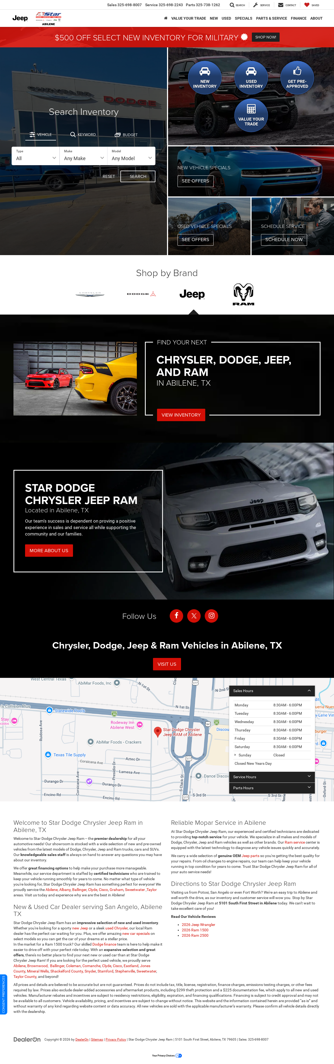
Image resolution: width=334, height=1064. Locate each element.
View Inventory (181, 414)
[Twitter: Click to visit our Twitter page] (194, 616)
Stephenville (125, 971)
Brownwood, (38, 966)
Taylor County (24, 976)
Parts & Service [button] (271, 18)
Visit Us (167, 664)
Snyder (90, 971)
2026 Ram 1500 (195, 930)
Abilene (52, 889)
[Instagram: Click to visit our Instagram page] (211, 616)
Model (116, 151)
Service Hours (272, 776)
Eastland (131, 966)
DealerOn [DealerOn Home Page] (82, 1039)
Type (19, 151)
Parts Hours (272, 787)
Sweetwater (135, 889)
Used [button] (226, 18)
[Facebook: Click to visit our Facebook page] (176, 616)
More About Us (49, 550)
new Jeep (80, 928)
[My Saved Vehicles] (311, 5)
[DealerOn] (27, 1039)
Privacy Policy (116, 1039)
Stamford (105, 971)
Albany (65, 889)
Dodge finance (104, 944)
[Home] (165, 18)
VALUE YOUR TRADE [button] (188, 18)
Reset (109, 176)
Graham (116, 889)
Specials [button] (243, 18)
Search (138, 176)
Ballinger (79, 889)
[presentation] (192, 294)
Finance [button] (299, 18)
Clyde (92, 889)
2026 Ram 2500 (195, 935)
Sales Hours (272, 690)
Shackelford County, (67, 971)
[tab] (40, 134)
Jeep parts (250, 856)
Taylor (152, 889)
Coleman (73, 966)
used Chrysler (116, 928)
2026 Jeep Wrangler (198, 924)
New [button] (214, 18)
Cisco (103, 889)
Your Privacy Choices (167, 1055)
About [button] (316, 18)
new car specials (136, 933)
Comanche (91, 966)
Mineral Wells (38, 971)
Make (68, 151)
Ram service (295, 842)
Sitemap (97, 1039)
